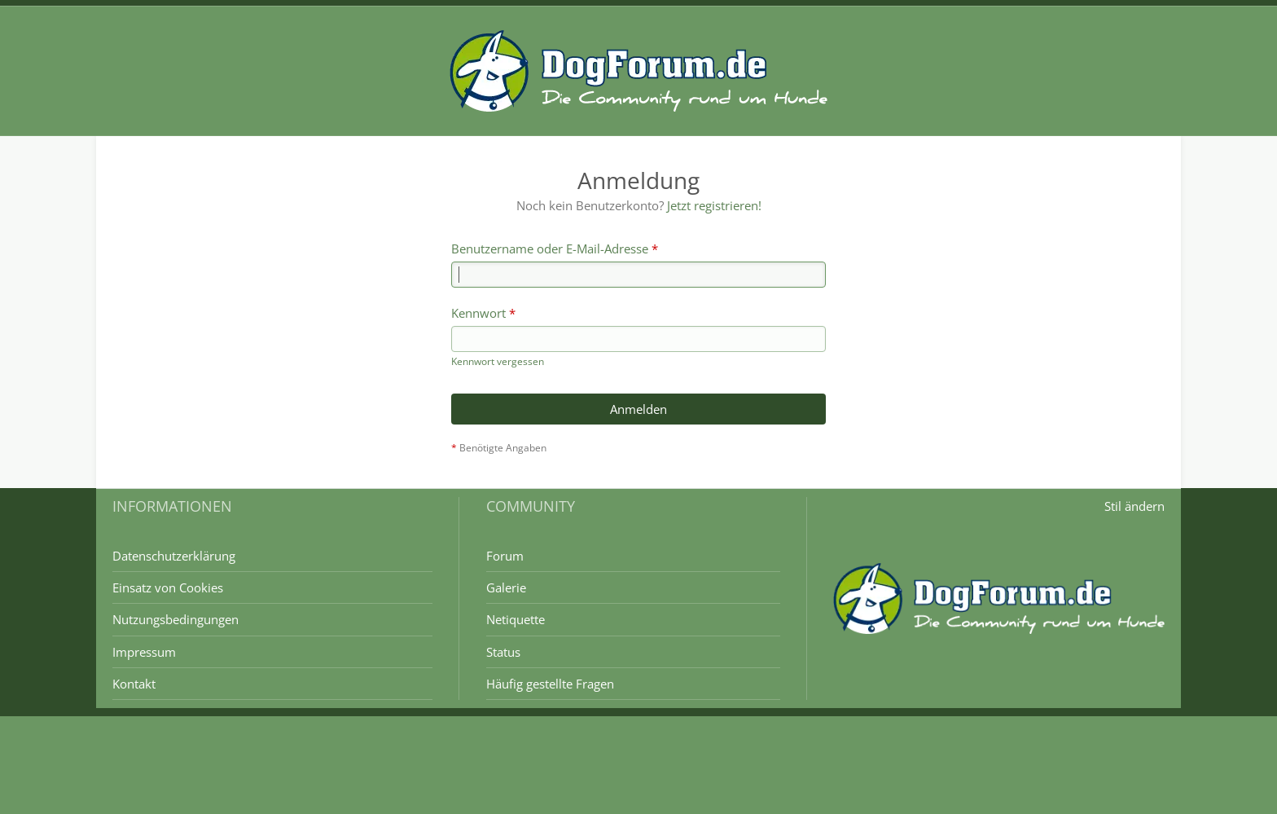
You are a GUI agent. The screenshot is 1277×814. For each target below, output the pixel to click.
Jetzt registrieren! (713, 205)
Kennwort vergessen (497, 361)
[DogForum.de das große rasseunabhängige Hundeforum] (638, 71)
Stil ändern (1134, 506)
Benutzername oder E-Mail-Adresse (549, 248)
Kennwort (478, 313)
